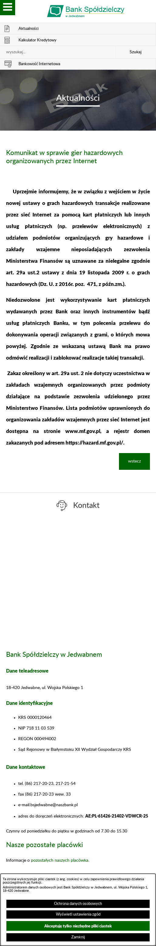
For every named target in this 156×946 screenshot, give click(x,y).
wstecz (134, 461)
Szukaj (135, 52)
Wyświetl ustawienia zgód (78, 914)
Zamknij (78, 937)
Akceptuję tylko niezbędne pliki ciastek (78, 926)
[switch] (7, 7)
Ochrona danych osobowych (78, 904)
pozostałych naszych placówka (59, 860)
